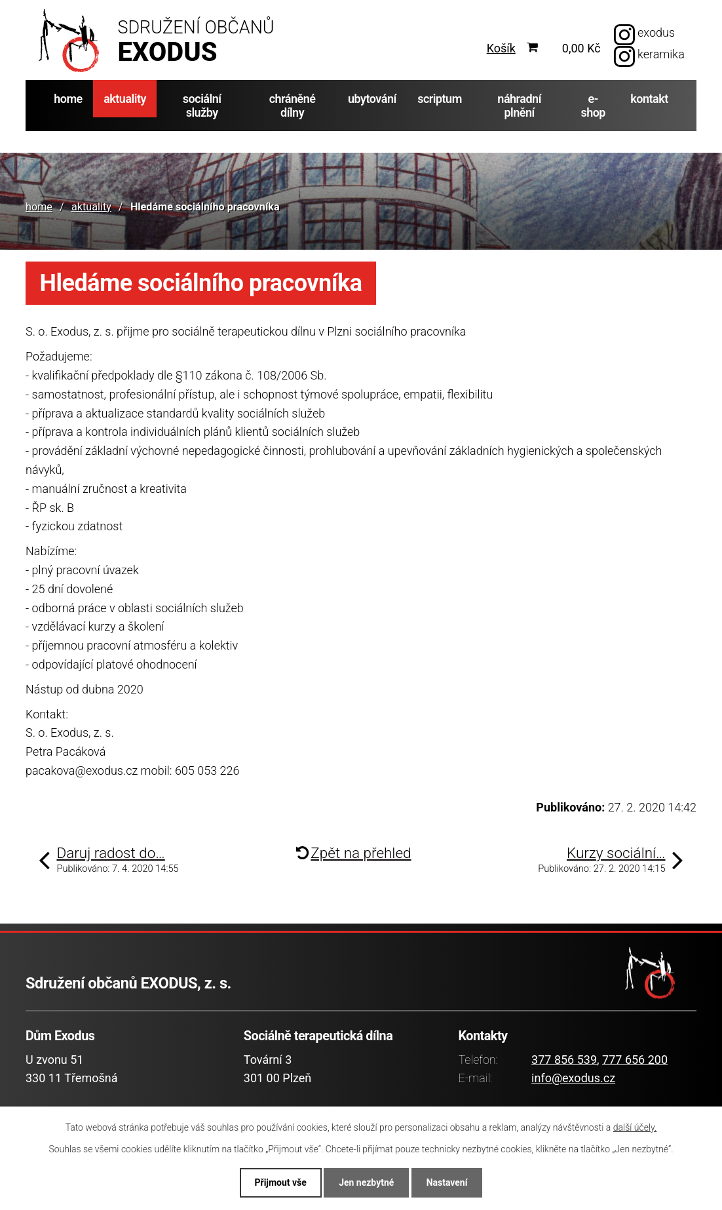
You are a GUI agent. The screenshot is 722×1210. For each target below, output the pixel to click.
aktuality (125, 99)
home (68, 99)
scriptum (439, 99)
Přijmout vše (280, 1182)
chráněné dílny (292, 105)
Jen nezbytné (366, 1182)
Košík (501, 48)
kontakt (649, 99)
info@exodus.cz (573, 1078)
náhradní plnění (519, 105)
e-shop (592, 105)
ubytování (372, 99)
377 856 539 (564, 1059)
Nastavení (447, 1182)
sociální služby (202, 105)
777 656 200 (635, 1059)
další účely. (635, 1127)
